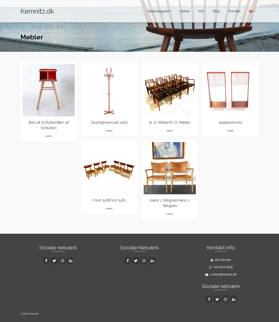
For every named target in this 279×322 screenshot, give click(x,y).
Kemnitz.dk (37, 11)
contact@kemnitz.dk (220, 274)
